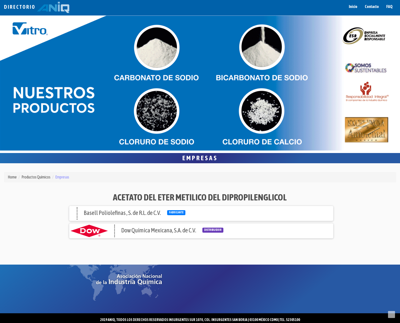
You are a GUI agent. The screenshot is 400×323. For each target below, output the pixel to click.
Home (12, 177)
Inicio (353, 6)
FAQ (389, 6)
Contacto (372, 6)
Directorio (36, 7)
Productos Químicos (35, 177)
